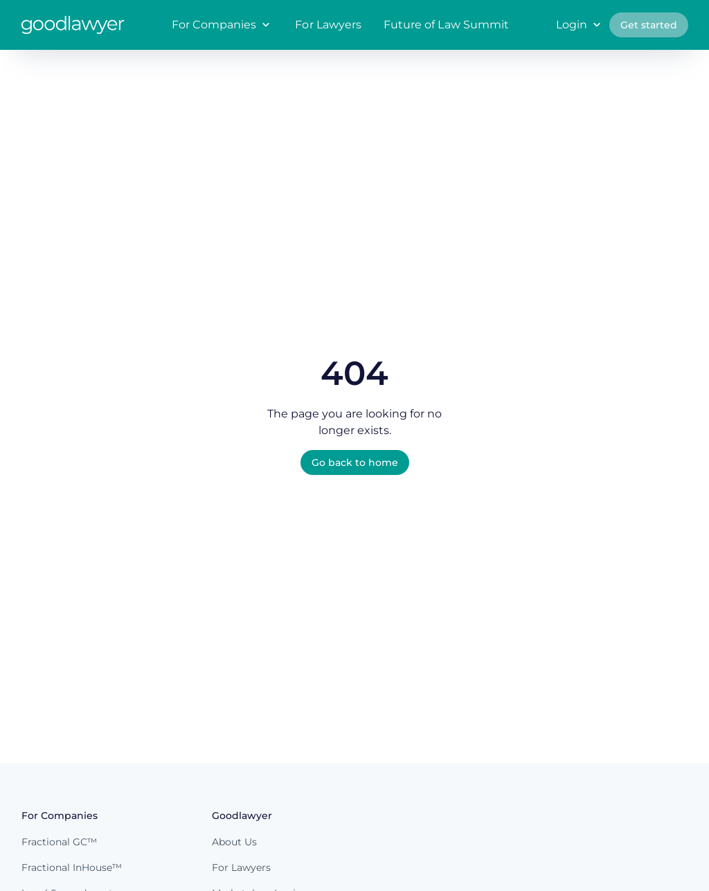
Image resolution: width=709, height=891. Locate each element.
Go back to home (355, 462)
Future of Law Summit (446, 24)
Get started (648, 25)
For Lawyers (328, 24)
